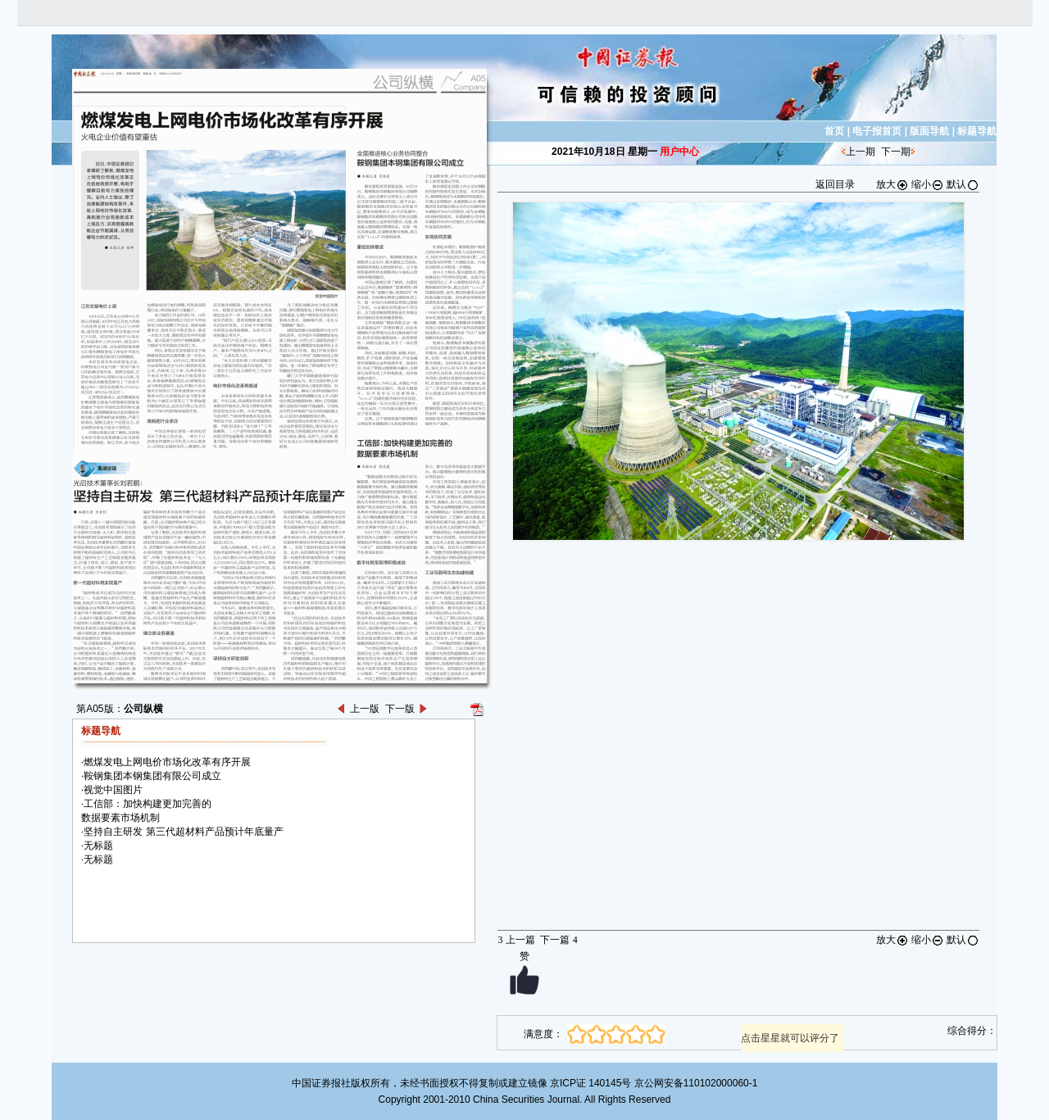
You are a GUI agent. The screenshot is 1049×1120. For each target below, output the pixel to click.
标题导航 (977, 131)
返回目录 (835, 184)
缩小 (927, 184)
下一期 (895, 151)
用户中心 (679, 151)
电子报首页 (876, 131)
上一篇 (515, 939)
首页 (834, 131)
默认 (963, 184)
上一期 (860, 151)
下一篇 (558, 939)
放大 (892, 184)
